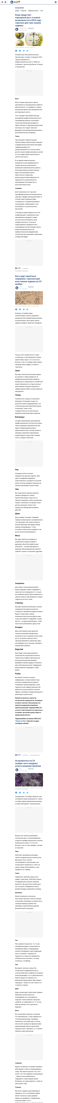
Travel (42, 10)
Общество (23, 10)
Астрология (31, 28)
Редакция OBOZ (23, 28)
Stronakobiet (34, 843)
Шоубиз (17, 10)
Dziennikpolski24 (34, 360)
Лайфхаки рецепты (33, 10)
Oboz (21, 286)
